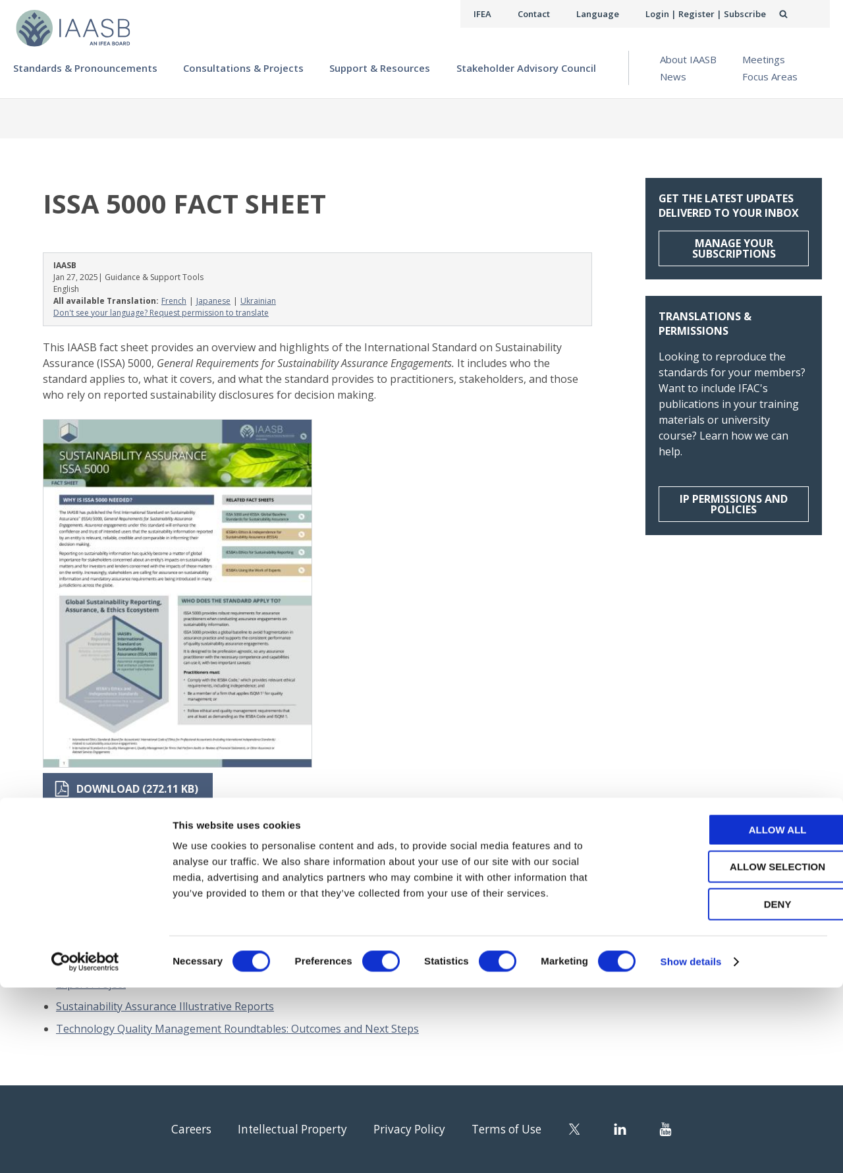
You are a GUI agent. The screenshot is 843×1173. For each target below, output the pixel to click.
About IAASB (688, 59)
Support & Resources (379, 67)
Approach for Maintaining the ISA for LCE (158, 945)
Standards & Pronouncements (85, 67)
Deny (733, 1089)
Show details (691, 1147)
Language (608, 14)
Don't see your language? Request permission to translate (161, 312)
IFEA (498, 14)
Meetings (763, 59)
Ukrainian (258, 300)
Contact (547, 14)
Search (797, 14)
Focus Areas (770, 76)
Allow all (733, 1015)
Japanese (213, 300)
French (173, 300)
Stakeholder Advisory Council (526, 67)
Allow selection (733, 1052)
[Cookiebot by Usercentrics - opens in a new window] (85, 1147)
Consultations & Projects (243, 67)
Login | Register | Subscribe (710, 14)
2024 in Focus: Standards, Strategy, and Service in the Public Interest (223, 923)
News (673, 76)
